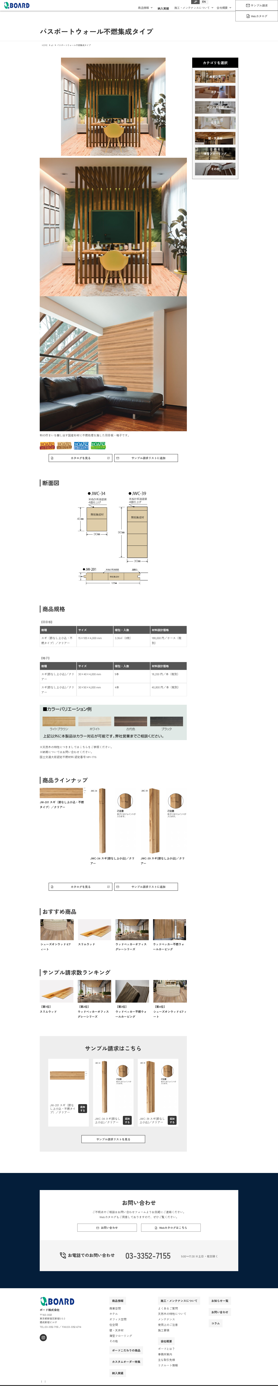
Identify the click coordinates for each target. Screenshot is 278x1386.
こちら (83, 748)
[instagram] (43, 1346)
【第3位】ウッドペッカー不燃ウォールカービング (131, 1013)
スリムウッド (86, 946)
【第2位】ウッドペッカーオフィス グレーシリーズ (93, 1013)
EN (200, 7)
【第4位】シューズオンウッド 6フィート (170, 1013)
